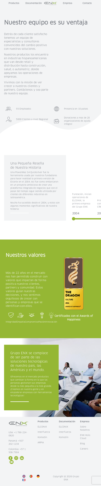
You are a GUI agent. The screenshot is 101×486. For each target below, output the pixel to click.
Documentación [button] (33, 3)
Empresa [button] (67, 3)
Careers (84, 448)
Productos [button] (14, 3)
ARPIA (41, 442)
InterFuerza (44, 432)
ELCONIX (42, 426)
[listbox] (35, 478)
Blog (82, 443)
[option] (24, 476)
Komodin (42, 437)
